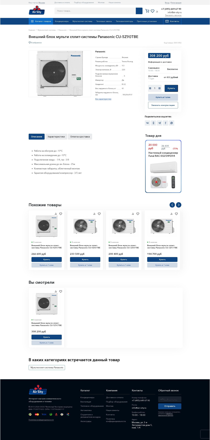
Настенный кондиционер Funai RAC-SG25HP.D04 (163, 154)
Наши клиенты (115, 2)
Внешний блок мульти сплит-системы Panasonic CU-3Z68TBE (124, 246)
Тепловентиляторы (124, 21)
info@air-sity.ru (174, 12)
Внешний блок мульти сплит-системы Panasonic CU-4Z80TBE (46, 246)
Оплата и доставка (80, 136)
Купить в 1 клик (163, 97)
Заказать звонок (173, 15)
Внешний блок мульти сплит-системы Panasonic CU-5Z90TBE (46, 324)
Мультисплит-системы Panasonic (47, 367)
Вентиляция (85, 401)
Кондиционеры (62, 21)
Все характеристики (103, 99)
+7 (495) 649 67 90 (171, 9)
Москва (42, 2)
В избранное (36, 43)
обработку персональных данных (165, 414)
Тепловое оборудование (92, 406)
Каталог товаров (41, 21)
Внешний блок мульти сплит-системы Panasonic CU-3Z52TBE (162, 246)
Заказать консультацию (163, 105)
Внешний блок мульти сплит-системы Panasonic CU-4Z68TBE (85, 246)
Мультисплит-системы (82, 21)
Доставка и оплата (62, 2)
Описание (36, 136)
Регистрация (176, 3)
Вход (167, 3)
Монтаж (101, 2)
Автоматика (86, 410)
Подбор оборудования (84, 2)
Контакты (172, 21)
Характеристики (56, 136)
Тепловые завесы (104, 21)
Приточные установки (147, 21)
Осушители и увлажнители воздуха (90, 416)
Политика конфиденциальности (42, 419)
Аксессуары (86, 422)
